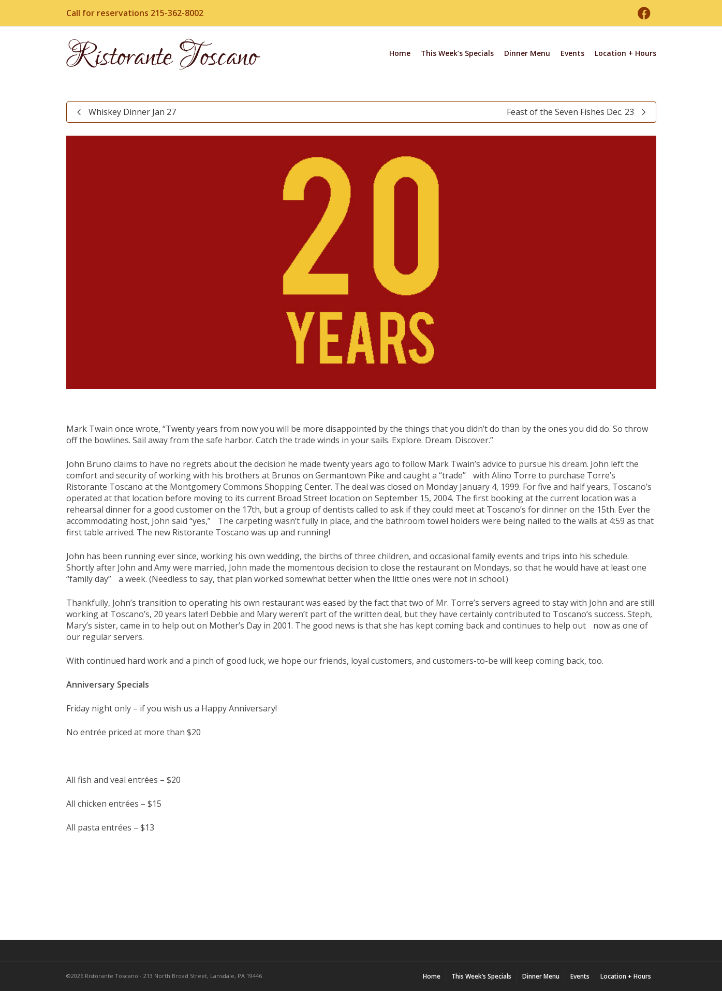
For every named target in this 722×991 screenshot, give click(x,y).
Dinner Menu (527, 53)
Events (572, 53)
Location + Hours (625, 53)
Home (399, 53)
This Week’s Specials (457, 53)
